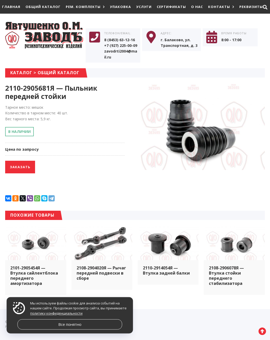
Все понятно (69, 324)
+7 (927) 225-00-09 (120, 45)
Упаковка (120, 6)
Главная (11, 6)
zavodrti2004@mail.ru (120, 54)
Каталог (21, 72)
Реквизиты (251, 6)
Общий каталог (43, 6)
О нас (197, 6)
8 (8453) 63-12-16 (119, 39)
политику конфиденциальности (56, 313)
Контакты (221, 6)
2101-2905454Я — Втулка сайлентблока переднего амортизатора (34, 275)
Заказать (20, 167)
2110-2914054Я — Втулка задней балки (166, 270)
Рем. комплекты (85, 6)
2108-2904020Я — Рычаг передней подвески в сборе (101, 273)
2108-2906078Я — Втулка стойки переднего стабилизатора (226, 275)
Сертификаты (171, 6)
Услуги (144, 6)
